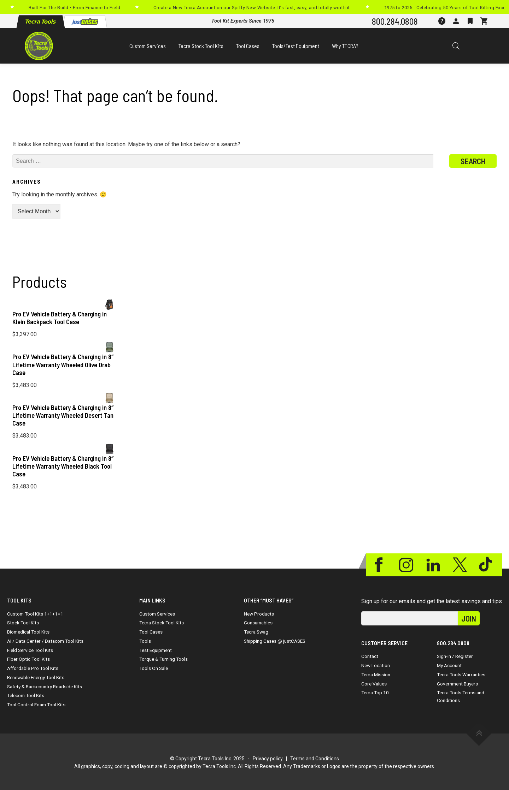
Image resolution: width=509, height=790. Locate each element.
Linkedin (433, 565)
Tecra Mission (375, 674)
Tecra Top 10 (375, 692)
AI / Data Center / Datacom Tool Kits (45, 641)
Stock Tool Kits (23, 622)
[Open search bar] (456, 45)
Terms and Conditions (314, 758)
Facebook (379, 565)
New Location (375, 665)
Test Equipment (155, 650)
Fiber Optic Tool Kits (28, 659)
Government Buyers (457, 684)
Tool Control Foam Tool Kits (36, 704)
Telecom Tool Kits (25, 695)
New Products (259, 614)
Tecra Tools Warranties (461, 674)
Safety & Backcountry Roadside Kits (44, 686)
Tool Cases (247, 45)
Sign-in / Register (455, 656)
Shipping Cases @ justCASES (274, 641)
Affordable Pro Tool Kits (32, 668)
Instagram (406, 565)
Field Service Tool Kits (30, 650)
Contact (369, 656)
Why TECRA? (345, 45)
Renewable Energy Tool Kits (35, 677)
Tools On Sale (153, 668)
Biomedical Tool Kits (28, 632)
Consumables (258, 622)
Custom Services (147, 45)
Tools (145, 641)
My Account (449, 665)
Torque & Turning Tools (163, 659)
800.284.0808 (395, 21)
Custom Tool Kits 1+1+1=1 (35, 614)
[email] (409, 618)
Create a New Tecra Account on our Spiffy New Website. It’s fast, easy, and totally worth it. (252, 7)
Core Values (374, 684)
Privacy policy (268, 758)
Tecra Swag (256, 632)
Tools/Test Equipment (295, 45)
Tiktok (487, 565)
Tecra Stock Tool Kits (201, 45)
